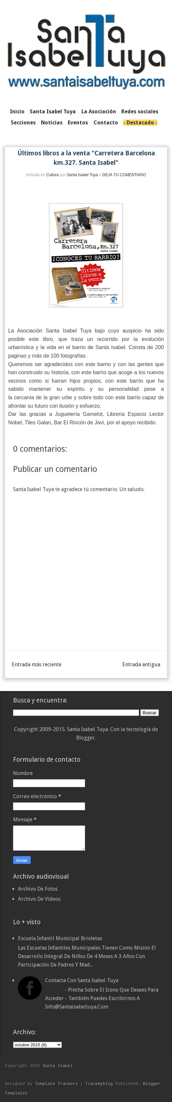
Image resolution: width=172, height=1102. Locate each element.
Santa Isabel (58, 1066)
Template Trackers (56, 1084)
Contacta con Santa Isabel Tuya (81, 980)
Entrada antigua (141, 664)
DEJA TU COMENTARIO (124, 175)
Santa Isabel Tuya (82, 175)
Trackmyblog (99, 1084)
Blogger (85, 738)
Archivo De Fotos (38, 889)
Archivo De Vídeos (39, 899)
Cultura (52, 175)
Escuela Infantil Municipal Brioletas (60, 938)
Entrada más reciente (36, 664)
